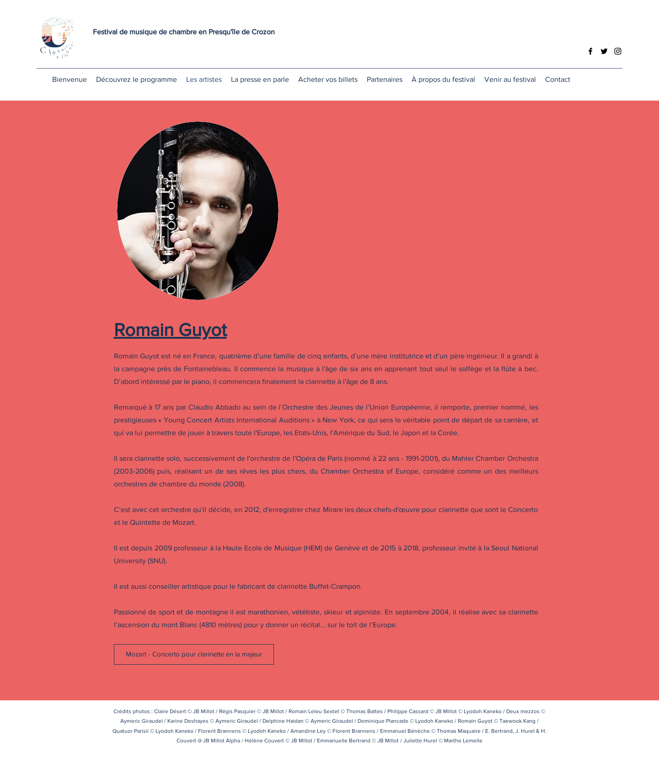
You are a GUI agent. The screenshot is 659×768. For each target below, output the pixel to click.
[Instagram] (617, 51)
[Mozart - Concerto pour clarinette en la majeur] (194, 654)
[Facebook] (590, 51)
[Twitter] (604, 51)
